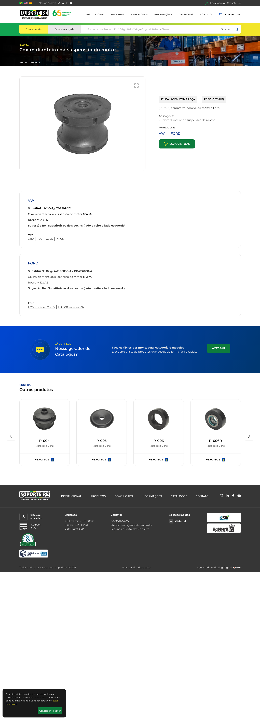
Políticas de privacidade (136, 567)
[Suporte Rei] (46, 14)
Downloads (139, 14)
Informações (163, 14)
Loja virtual (229, 14)
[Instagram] (59, 3)
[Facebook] (67, 3)
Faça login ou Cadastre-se (223, 3)
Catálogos (186, 14)
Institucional (95, 14)
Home (23, 62)
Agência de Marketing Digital (214, 567)
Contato (206, 14)
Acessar (218, 348)
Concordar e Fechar (50, 710)
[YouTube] (71, 3)
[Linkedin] (63, 3)
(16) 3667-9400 (120, 521)
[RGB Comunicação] (237, 567)
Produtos (117, 14)
